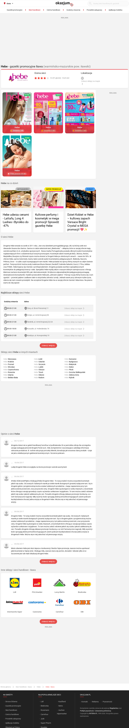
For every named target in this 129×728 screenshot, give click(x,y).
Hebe (39, 687)
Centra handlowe (12, 714)
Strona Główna (11, 702)
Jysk (42, 719)
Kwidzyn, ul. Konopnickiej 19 (38, 335)
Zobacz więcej (48, 346)
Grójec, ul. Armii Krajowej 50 (38, 315)
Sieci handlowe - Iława (24, 687)
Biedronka (45, 706)
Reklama (95, 702)
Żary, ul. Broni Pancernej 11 (38, 308)
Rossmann (45, 710)
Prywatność (107, 702)
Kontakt (85, 702)
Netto (60, 706)
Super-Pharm (46, 723)
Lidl (42, 702)
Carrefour (44, 714)
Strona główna (6, 687)
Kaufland (62, 702)
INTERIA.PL (93, 713)
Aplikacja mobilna (12, 723)
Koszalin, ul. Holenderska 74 (38, 329)
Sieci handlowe (11, 710)
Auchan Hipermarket (62, 712)
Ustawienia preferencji (103, 711)
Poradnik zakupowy (13, 719)
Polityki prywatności (87, 711)
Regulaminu (114, 708)
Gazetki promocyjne (13, 706)
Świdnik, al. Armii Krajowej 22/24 (40, 322)
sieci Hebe (15, 292)
